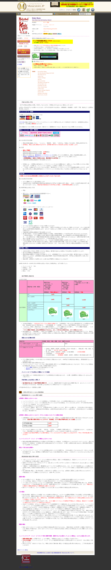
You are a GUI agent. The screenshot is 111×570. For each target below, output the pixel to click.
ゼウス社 (21, 122)
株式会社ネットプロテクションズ (44, 155)
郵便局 (28, 369)
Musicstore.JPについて (68, 552)
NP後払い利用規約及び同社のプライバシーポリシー (37, 156)
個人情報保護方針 (56, 552)
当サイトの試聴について (26, 567)
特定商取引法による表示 (44, 552)
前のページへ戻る (22, 550)
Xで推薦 (19, 64)
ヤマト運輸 (29, 367)
